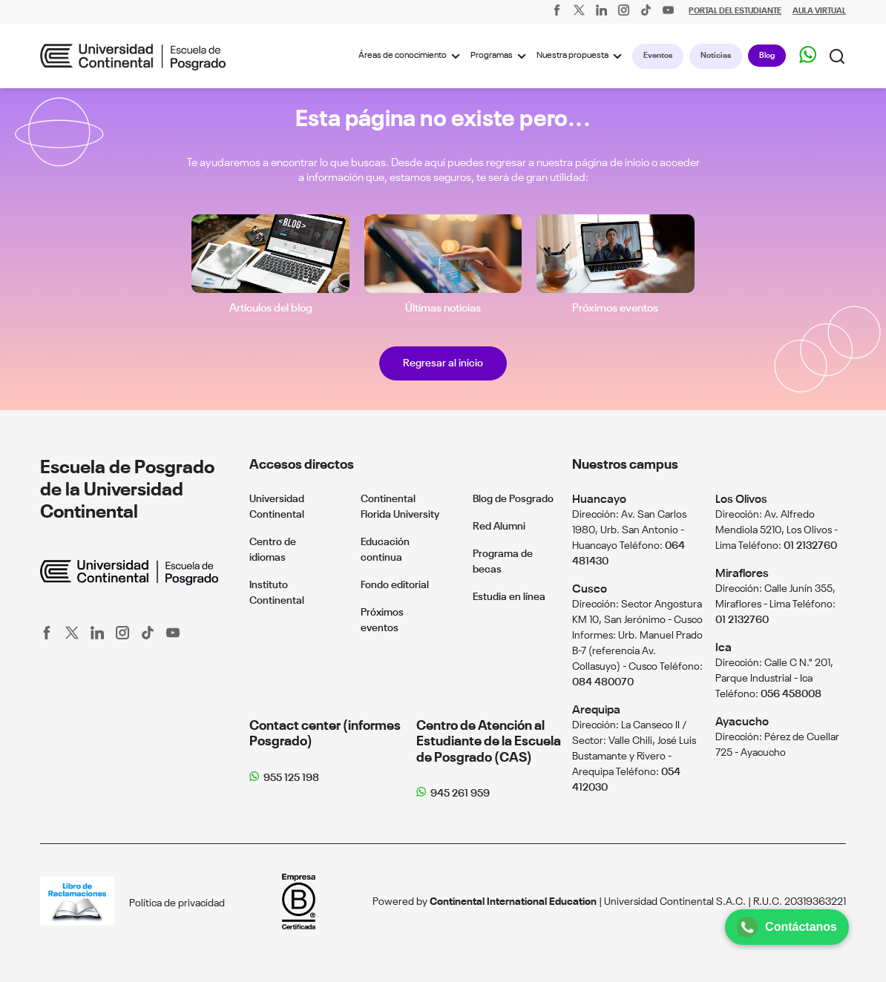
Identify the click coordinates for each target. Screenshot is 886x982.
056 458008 (791, 694)
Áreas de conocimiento (411, 56)
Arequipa (596, 710)
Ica (723, 648)
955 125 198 (291, 778)
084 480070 (603, 682)
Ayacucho (742, 722)
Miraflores (742, 573)
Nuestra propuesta (581, 56)
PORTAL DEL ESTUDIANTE (735, 11)
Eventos (657, 55)
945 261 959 (460, 793)
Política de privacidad (177, 903)
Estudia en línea (509, 597)
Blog (767, 55)
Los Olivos (741, 499)
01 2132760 (810, 546)
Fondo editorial (395, 585)
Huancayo (599, 499)
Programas (500, 56)
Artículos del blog (270, 308)
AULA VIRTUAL (819, 11)
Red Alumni (499, 526)
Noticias (715, 55)
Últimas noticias (443, 308)
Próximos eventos (615, 308)
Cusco (589, 589)
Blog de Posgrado (513, 499)
